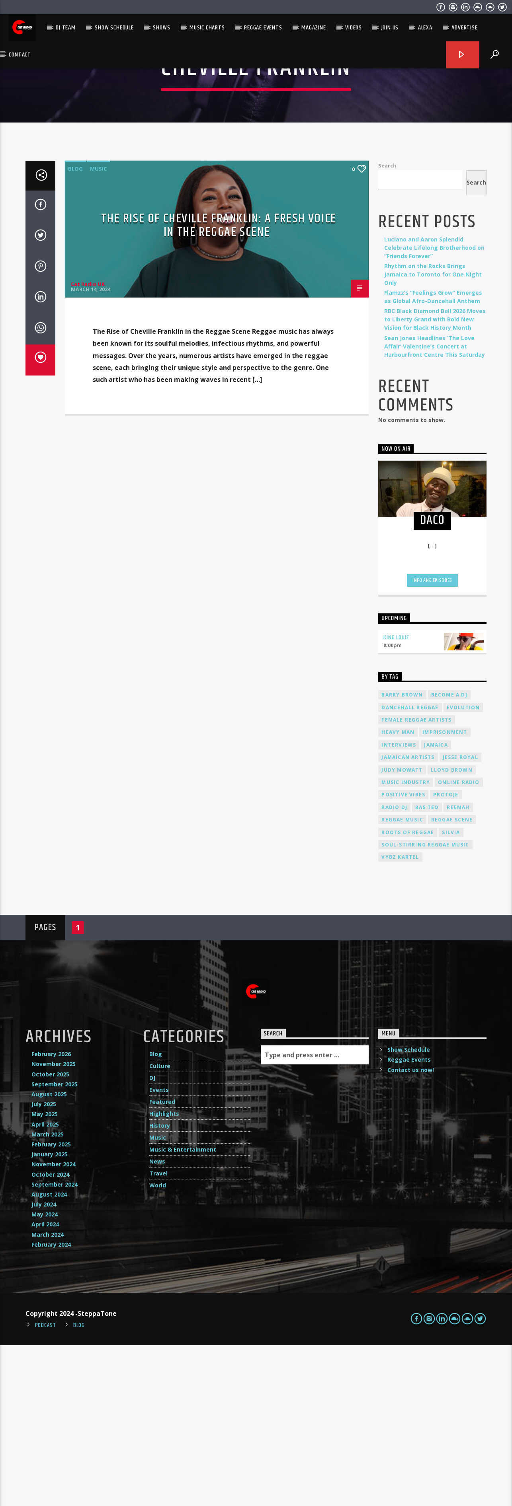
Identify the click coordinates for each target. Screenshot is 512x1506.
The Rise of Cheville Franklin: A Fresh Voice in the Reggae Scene (218, 386)
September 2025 (54, 1245)
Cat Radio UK (88, 444)
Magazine (313, 28)
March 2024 (47, 1395)
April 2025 (45, 1285)
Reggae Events (263, 28)
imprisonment (444, 892)
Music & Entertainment (182, 1310)
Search (387, 326)
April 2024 (45, 1385)
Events (159, 1250)
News (157, 1322)
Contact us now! (410, 1230)
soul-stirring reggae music (425, 1005)
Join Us (390, 28)
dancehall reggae (409, 868)
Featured (162, 1262)
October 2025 (50, 1235)
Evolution (463, 868)
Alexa (425, 28)
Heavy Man (397, 892)
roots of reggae (407, 993)
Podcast (45, 1486)
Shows (161, 28)
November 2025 (53, 1224)
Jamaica (436, 905)
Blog (75, 329)
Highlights (164, 1274)
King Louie (396, 798)
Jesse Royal (460, 917)
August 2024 (49, 1355)
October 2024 (50, 1335)
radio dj (394, 968)
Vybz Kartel (400, 1017)
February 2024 (51, 1405)
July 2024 (43, 1365)
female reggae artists (416, 880)
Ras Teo (427, 968)
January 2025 (49, 1315)
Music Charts (207, 28)
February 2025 (51, 1305)
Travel (158, 1334)
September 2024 (54, 1345)
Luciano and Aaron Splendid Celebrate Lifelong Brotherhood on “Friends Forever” (434, 408)
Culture (159, 1226)
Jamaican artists (407, 917)
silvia (451, 993)
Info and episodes (432, 741)
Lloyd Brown (452, 930)
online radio (458, 943)
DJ (152, 1238)
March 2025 (47, 1295)
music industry (405, 943)
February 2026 (51, 1214)
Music (98, 329)
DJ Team (66, 28)
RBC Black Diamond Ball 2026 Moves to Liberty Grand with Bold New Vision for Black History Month (435, 480)
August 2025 (49, 1255)
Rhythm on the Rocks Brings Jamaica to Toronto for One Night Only (433, 435)
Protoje (445, 955)
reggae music (402, 980)
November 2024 (53, 1325)
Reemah (458, 968)
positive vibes (403, 955)
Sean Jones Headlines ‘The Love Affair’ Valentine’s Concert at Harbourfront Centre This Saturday (434, 507)
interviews (398, 905)
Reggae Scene (452, 980)
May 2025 (44, 1274)
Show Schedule (114, 28)
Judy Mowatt (401, 930)
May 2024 (44, 1375)
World (157, 1346)
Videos (353, 28)
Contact (20, 55)
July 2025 (43, 1265)
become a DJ (449, 855)
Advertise (464, 28)
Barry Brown (402, 855)
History (159, 1286)
